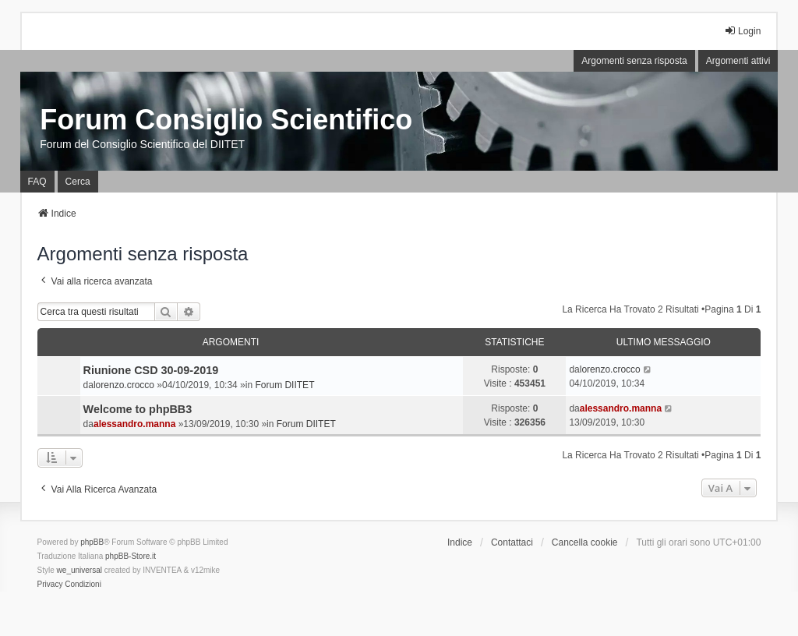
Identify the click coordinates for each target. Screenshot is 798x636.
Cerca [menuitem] (77, 181)
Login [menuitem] (742, 31)
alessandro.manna (134, 424)
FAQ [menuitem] (37, 181)
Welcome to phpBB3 (137, 409)
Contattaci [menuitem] (512, 542)
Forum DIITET (284, 385)
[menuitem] (50, 585)
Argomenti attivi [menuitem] (738, 60)
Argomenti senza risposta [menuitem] (634, 60)
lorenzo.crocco (124, 385)
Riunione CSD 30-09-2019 (151, 370)
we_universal (79, 570)
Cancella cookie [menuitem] (585, 542)
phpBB (92, 542)
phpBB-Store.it (130, 556)
